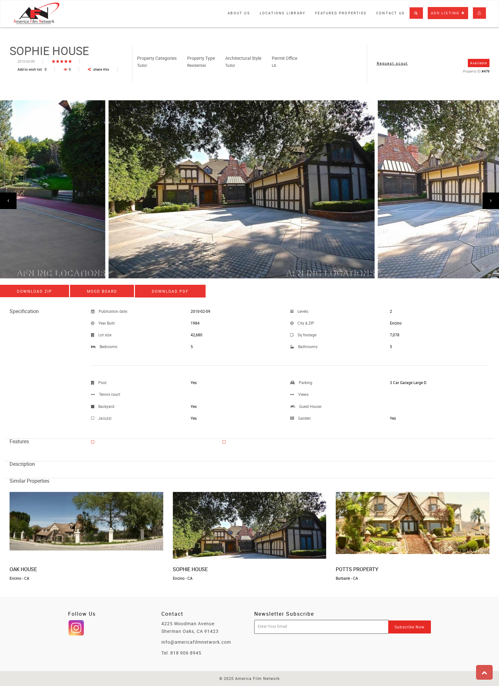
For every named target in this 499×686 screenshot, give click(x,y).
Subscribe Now (410, 626)
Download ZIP (34, 291)
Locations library (283, 12)
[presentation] (8, 200)
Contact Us (390, 12)
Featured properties (341, 12)
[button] (416, 13)
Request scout (392, 63)
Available (478, 62)
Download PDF (170, 291)
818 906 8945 (185, 653)
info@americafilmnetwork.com (196, 642)
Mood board (102, 291)
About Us (239, 12)
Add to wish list (32, 69)
